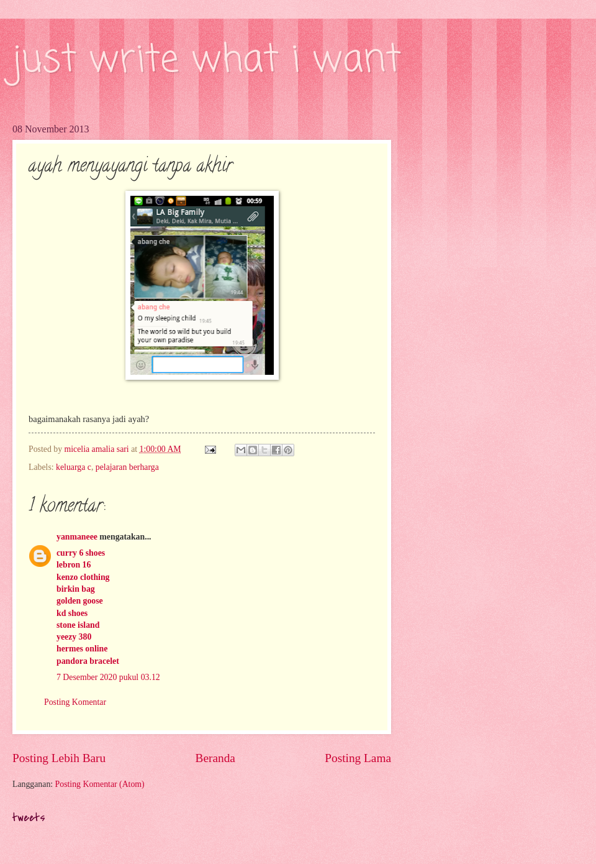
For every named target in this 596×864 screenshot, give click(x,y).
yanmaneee (76, 536)
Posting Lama (358, 758)
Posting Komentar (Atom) (100, 784)
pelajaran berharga (127, 467)
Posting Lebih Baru (59, 758)
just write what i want (206, 60)
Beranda (215, 758)
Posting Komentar (75, 702)
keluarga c (73, 467)
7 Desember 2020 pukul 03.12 (108, 677)
